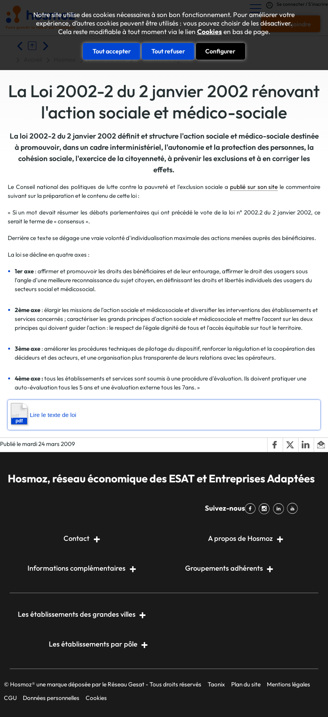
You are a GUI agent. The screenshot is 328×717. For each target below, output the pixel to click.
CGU (10, 698)
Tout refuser (168, 51)
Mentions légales (288, 684)
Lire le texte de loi (43, 414)
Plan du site (246, 684)
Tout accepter (112, 51)
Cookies (209, 31)
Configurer (220, 51)
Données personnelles (51, 698)
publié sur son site (254, 186)
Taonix (216, 684)
